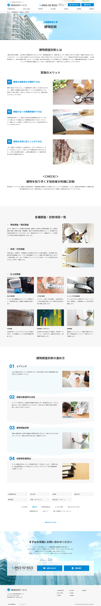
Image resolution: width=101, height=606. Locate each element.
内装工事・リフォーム (58, 499)
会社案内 (66, 9)
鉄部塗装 (10, 499)
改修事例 (40, 9)
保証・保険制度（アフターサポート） (62, 511)
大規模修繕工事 (11, 9)
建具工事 (77, 494)
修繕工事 (22, 12)
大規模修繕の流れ (33, 511)
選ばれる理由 (26, 9)
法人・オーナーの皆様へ (70, 1)
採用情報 (79, 9)
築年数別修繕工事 (45, 507)
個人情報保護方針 (12, 604)
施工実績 (53, 9)
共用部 (54, 494)
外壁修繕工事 (12, 494)
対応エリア (45, 511)
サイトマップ (23, 604)
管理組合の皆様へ (86, 1)
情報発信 (91, 9)
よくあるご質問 (59, 507)
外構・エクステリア (36, 499)
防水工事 (32, 494)
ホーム (8, 12)
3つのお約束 (24, 507)
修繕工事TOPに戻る (50, 522)
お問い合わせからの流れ (74, 507)
